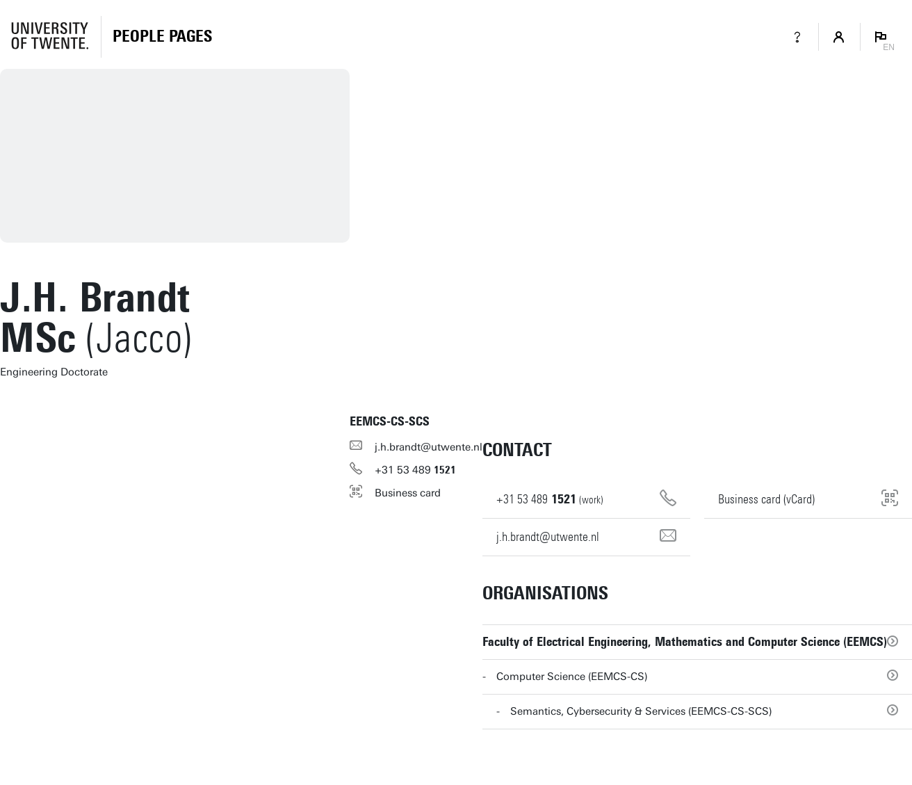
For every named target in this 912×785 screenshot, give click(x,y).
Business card (408, 493)
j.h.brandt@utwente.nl (428, 447)
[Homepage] (162, 36)
